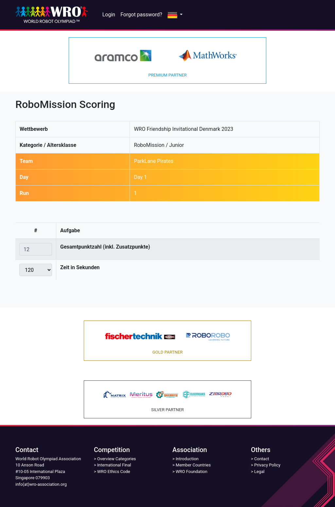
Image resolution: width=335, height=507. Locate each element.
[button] (175, 14)
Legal (259, 471)
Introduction (187, 458)
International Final (114, 465)
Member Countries (193, 465)
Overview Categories (116, 458)
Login (108, 14)
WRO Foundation (191, 471)
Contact (261, 458)
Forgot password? (141, 14)
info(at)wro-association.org (41, 484)
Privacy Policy (267, 465)
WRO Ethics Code (113, 471)
